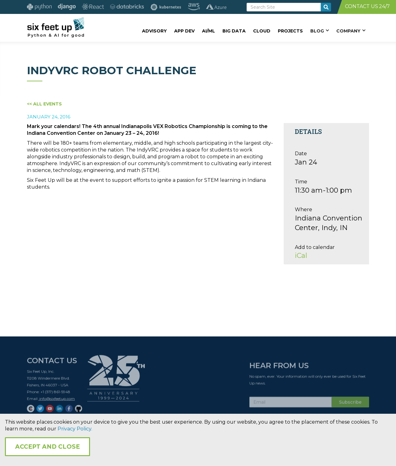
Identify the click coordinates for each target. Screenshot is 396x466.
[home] (55, 26)
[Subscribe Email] (290, 404)
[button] (320, 30)
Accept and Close (47, 446)
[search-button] (326, 7)
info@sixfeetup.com (56, 400)
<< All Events (44, 104)
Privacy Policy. (75, 429)
